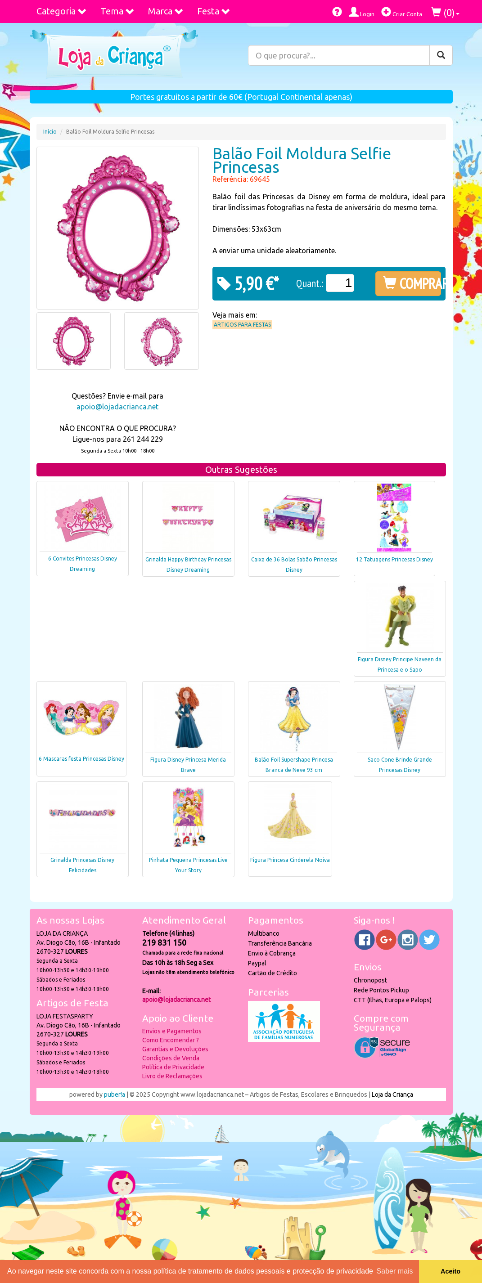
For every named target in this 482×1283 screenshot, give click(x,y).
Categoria (61, 11)
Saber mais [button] (395, 1271)
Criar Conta (401, 12)
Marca (166, 11)
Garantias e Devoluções (175, 1049)
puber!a (114, 1094)
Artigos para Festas (242, 324)
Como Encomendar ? (170, 1040)
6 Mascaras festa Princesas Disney (81, 759)
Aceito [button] (450, 1271)
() (445, 12)
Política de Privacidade (173, 1067)
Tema (117, 11)
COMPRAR (412, 283)
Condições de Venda (170, 1058)
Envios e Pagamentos (172, 1031)
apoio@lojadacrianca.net (117, 407)
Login (361, 12)
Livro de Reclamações (172, 1076)
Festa (213, 11)
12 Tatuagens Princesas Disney (394, 559)
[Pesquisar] (441, 55)
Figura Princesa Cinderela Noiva (290, 860)
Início (50, 132)
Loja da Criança (392, 1094)
